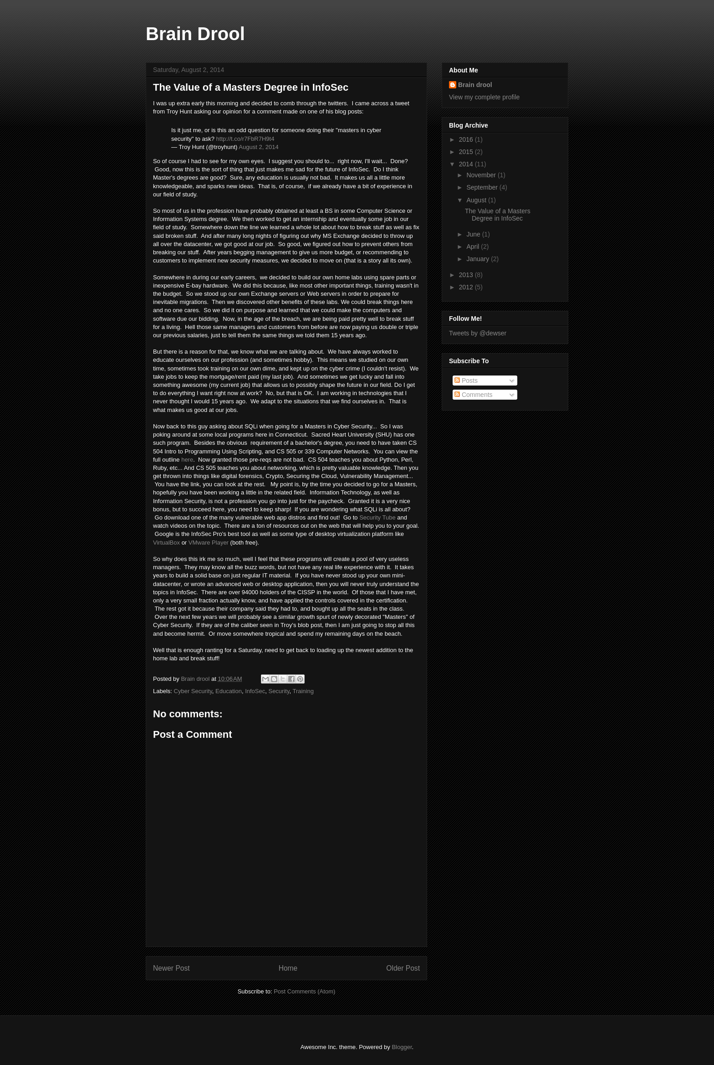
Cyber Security (193, 691)
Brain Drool (195, 34)
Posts (466, 380)
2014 (467, 164)
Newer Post (171, 968)
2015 (467, 151)
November (481, 175)
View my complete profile (484, 97)
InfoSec (255, 691)
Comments (473, 394)
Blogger (402, 1047)
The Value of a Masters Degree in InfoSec (497, 214)
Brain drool (475, 84)
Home (288, 968)
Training (302, 691)
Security (278, 691)
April (473, 246)
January (478, 258)
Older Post (403, 968)
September (482, 187)
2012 (467, 287)
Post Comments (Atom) (304, 991)
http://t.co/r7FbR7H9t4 (245, 138)
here (187, 459)
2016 (467, 139)
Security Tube (377, 517)
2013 (467, 274)
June (474, 234)
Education (228, 691)
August (477, 200)
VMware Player (209, 542)
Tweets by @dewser (477, 333)
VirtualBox (166, 542)
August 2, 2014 (258, 147)
